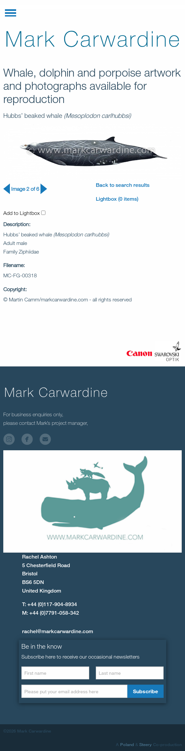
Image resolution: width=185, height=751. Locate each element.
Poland (127, 744)
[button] (10, 11)
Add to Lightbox (24, 213)
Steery (145, 744)
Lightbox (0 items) (117, 199)
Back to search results (122, 185)
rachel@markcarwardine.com (57, 631)
